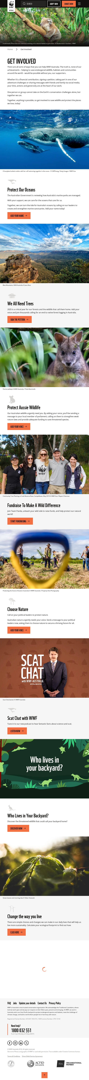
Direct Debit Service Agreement (32, 1056)
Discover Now (18, 828)
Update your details (27, 1003)
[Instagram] (15, 1043)
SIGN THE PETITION (19, 319)
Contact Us (42, 1003)
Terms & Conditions (13, 1056)
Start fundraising (20, 521)
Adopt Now (54, 3)
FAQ (9, 1003)
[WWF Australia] (11, 6)
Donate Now (68, 3)
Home (10, 49)
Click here (16, 932)
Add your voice (18, 426)
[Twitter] (26, 1043)
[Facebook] (9, 1043)
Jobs (15, 1003)
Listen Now (17, 731)
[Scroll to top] (44, 1075)
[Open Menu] (79, 4)
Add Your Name (18, 215)
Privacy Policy (55, 1003)
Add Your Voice (18, 630)
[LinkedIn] (21, 1043)
